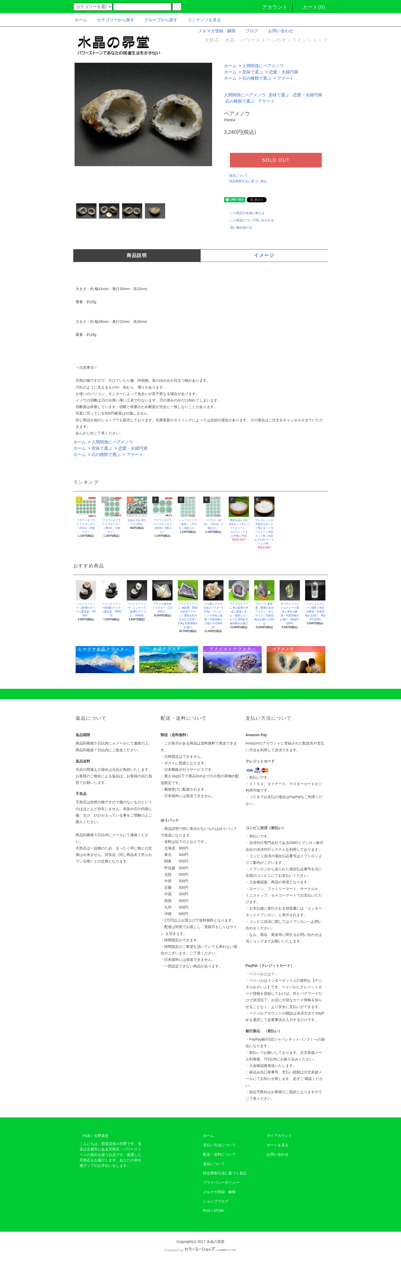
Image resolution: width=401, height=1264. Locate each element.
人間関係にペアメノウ (263, 66)
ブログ (248, 31)
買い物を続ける (238, 227)
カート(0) (311, 7)
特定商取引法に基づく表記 (248, 181)
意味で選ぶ (252, 72)
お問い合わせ (277, 31)
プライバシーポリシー (221, 1182)
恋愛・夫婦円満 (283, 72)
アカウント (272, 7)
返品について (238, 175)
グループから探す (158, 20)
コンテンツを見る (201, 20)
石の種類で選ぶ (256, 78)
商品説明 (137, 255)
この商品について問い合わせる (249, 220)
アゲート (285, 78)
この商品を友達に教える (244, 213)
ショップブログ (215, 1201)
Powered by (201, 1250)
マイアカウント (279, 1136)
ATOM (218, 1211)
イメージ (264, 255)
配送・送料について (219, 1154)
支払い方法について (219, 1145)
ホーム (81, 20)
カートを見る (277, 1145)
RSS (207, 1211)
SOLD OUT (276, 160)
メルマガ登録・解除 (214, 31)
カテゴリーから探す (112, 20)
